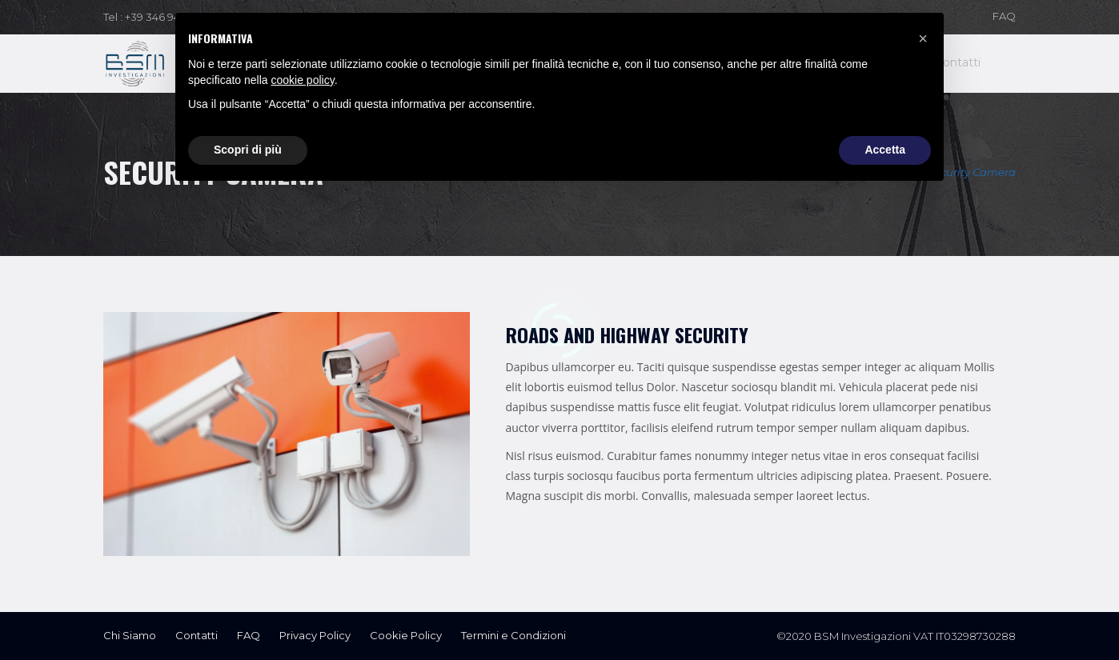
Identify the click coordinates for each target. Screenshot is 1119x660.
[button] (923, 38)
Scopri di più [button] (248, 149)
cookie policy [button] (303, 80)
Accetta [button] (884, 149)
